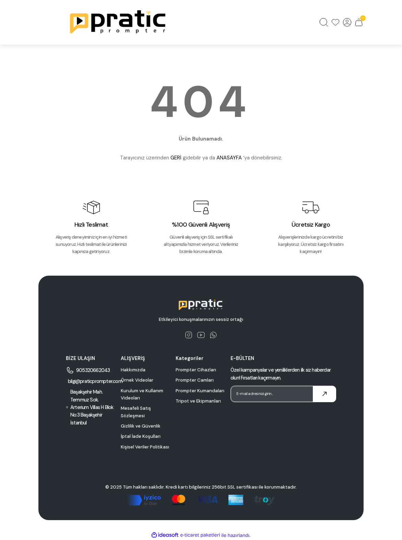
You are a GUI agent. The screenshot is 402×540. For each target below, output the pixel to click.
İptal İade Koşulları (141, 436)
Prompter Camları (195, 380)
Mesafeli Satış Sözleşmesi (136, 411)
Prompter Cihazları (196, 370)
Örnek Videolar (137, 380)
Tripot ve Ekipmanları (198, 401)
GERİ (175, 157)
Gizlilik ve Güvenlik (141, 426)
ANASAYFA (229, 157)
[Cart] (359, 22)
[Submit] (324, 394)
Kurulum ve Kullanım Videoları (142, 394)
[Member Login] (347, 22)
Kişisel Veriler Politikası (145, 447)
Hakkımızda (133, 370)
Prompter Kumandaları (200, 391)
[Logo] (119, 22)
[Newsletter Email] (283, 394)
